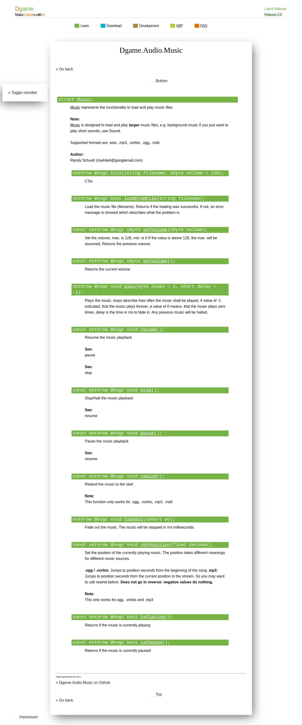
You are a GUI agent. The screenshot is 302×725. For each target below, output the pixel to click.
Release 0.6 (273, 15)
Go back (66, 69)
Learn (84, 26)
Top (159, 694)
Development (149, 26)
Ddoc (78, 676)
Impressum (28, 717)
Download (114, 26)
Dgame (24, 9)
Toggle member (24, 93)
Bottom (162, 81)
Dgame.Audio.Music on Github (84, 683)
